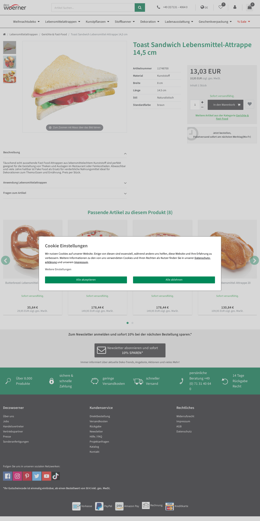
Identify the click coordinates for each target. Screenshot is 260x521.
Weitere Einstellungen (58, 269)
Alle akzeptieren (86, 280)
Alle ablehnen (174, 280)
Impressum (81, 262)
